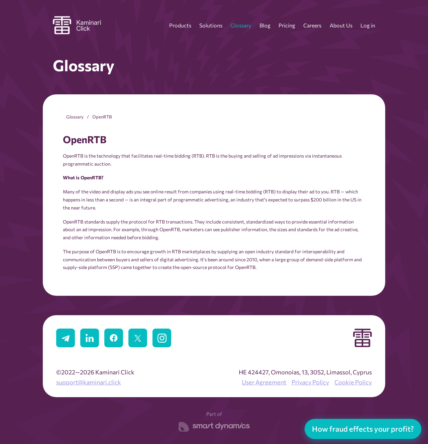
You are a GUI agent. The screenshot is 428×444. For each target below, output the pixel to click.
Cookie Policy (353, 382)
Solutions (210, 25)
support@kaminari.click (88, 382)
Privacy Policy (310, 382)
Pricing (287, 25)
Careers (312, 25)
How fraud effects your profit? (363, 428)
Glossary (240, 25)
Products (180, 25)
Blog (265, 25)
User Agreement (264, 382)
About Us (341, 25)
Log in (367, 25)
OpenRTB (102, 116)
